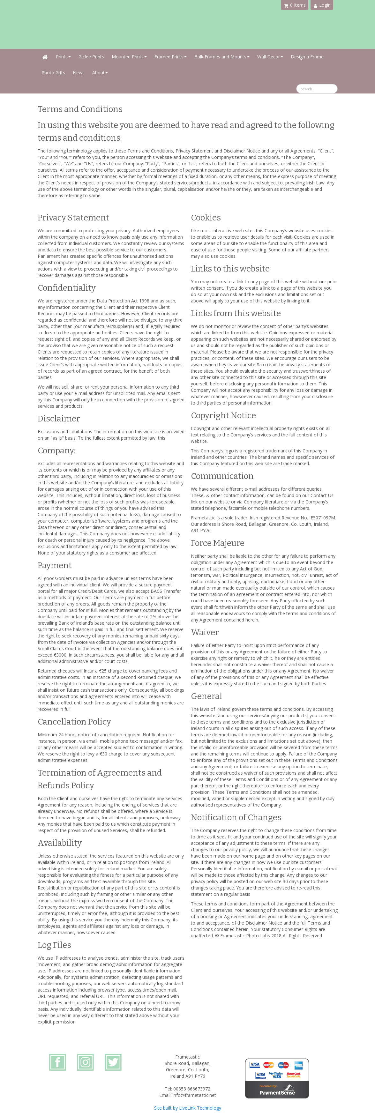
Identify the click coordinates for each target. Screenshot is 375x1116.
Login (322, 5)
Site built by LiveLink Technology (187, 1108)
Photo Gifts (53, 73)
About (100, 73)
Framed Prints (170, 57)
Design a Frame (307, 57)
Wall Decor (270, 57)
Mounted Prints (129, 57)
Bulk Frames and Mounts (222, 57)
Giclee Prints (91, 57)
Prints (63, 57)
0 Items (295, 5)
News (79, 73)
